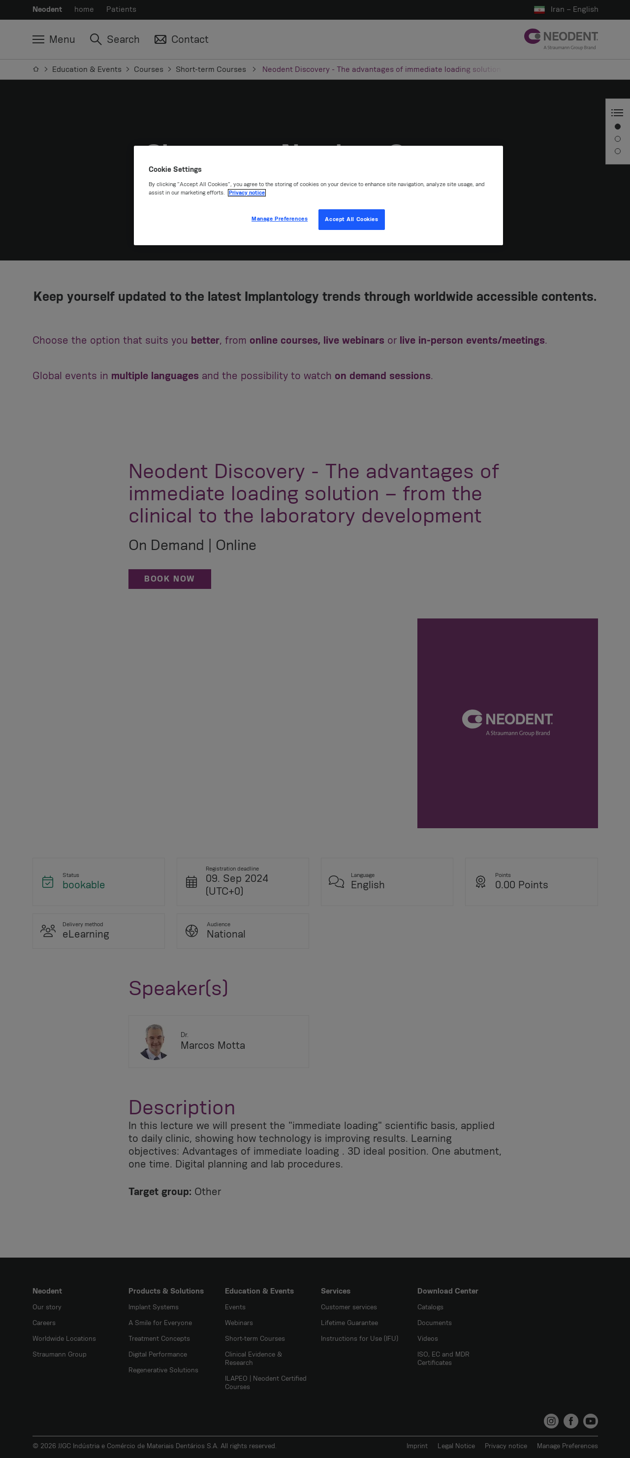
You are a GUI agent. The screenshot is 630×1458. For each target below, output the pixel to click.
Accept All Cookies (351, 219)
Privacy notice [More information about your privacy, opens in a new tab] (247, 192)
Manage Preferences (280, 219)
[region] (318, 195)
